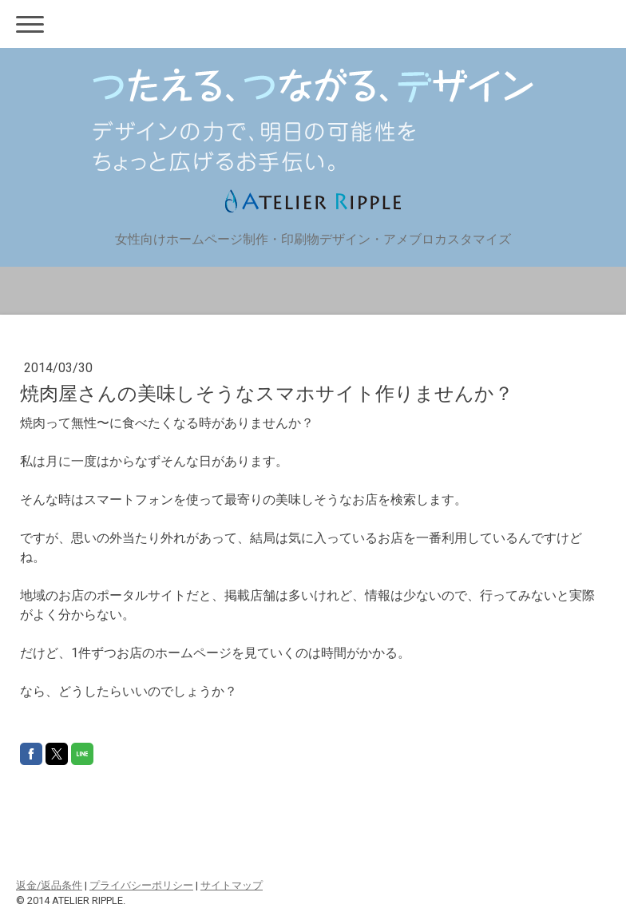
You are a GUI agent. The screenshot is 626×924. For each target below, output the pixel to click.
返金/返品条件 (49, 885)
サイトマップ (231, 885)
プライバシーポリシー (141, 885)
